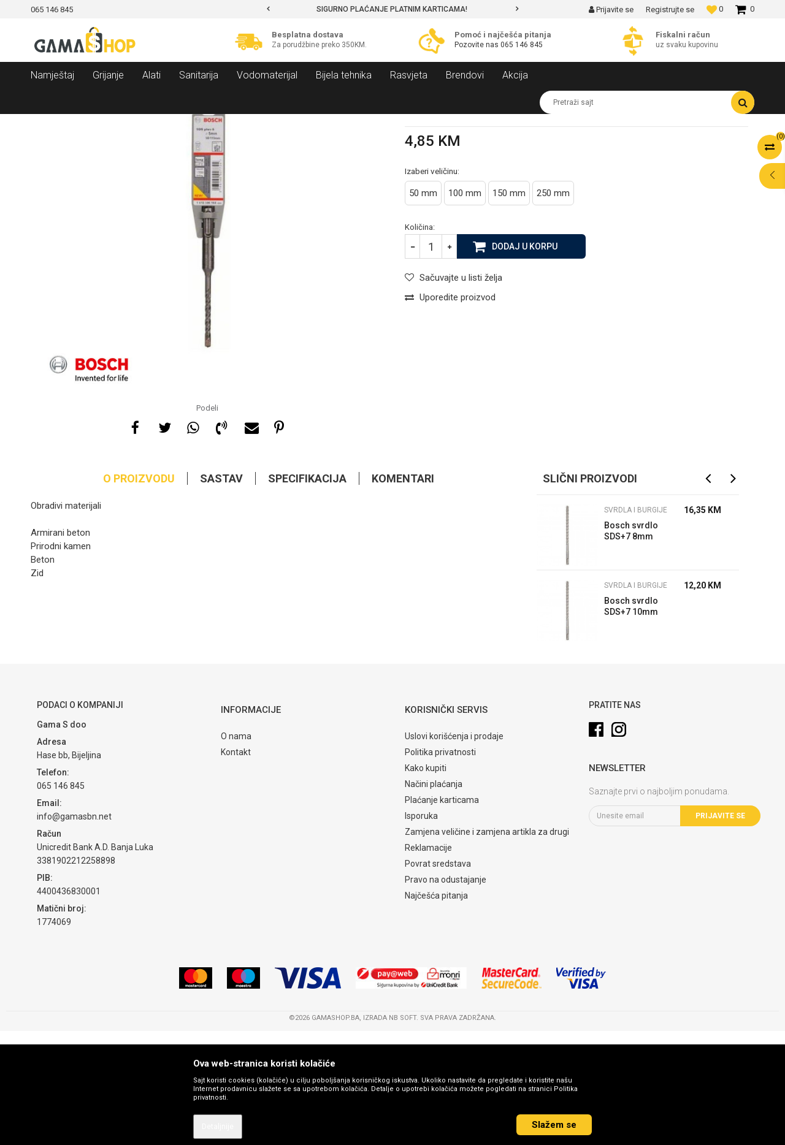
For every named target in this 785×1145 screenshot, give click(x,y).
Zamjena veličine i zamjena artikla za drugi (487, 946)
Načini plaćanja (433, 898)
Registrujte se (670, 9)
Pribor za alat (175, 123)
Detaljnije (218, 1126)
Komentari (403, 592)
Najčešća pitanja (436, 1009)
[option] (392, 9)
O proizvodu (139, 592)
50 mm (423, 307)
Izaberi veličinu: (432, 285)
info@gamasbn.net (74, 930)
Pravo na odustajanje (445, 994)
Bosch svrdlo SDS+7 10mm (631, 720)
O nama (236, 850)
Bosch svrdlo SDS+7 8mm (631, 644)
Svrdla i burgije (233, 123)
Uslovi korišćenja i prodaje (454, 850)
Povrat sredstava (438, 978)
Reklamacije (428, 962)
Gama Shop (50, 123)
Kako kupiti (425, 882)
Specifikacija (307, 592)
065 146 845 (521, 44)
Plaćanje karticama (442, 914)
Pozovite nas (477, 44)
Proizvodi (97, 123)
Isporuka (421, 930)
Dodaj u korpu (524, 360)
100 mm (464, 307)
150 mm (509, 307)
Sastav (221, 592)
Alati (132, 123)
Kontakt (236, 866)
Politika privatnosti (440, 866)
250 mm (553, 307)
